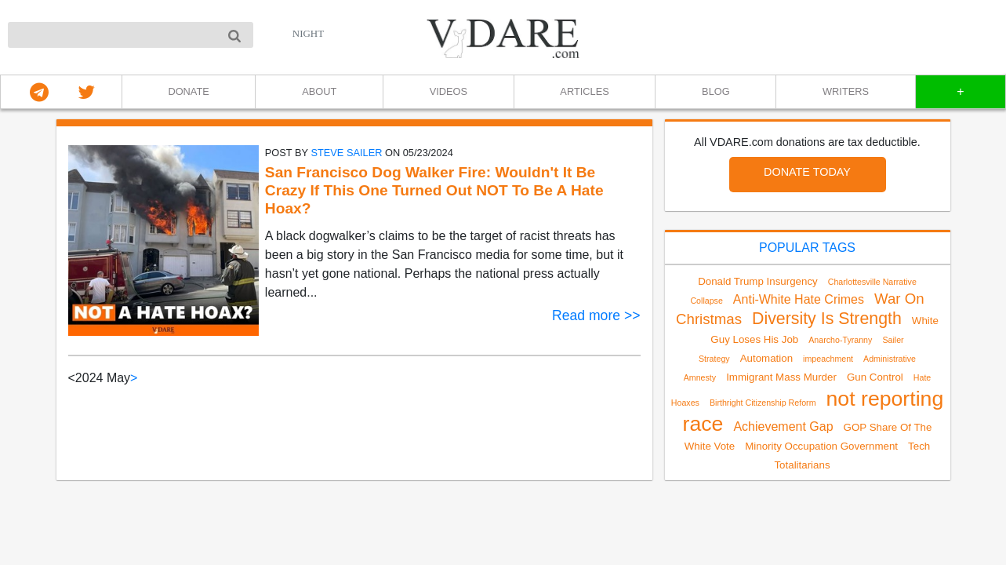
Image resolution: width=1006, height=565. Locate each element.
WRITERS (846, 91)
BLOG (716, 91)
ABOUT (319, 91)
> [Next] (133, 378)
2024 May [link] (102, 378)
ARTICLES (584, 91)
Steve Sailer (346, 153)
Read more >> (596, 315)
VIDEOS (448, 91)
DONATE (188, 91)
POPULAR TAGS (807, 247)
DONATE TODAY (807, 172)
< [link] (71, 378)
